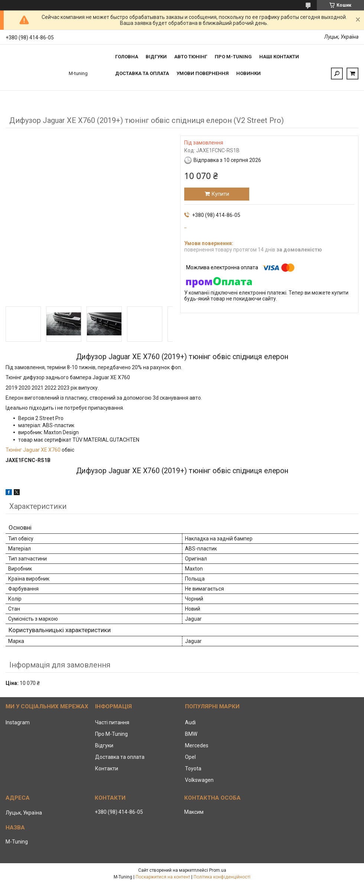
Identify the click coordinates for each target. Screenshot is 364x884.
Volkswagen (199, 780)
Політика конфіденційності (222, 877)
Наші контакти (279, 56)
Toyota (193, 768)
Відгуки (156, 56)
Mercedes (196, 745)
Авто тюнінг (190, 56)
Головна (126, 56)
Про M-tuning (233, 56)
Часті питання (112, 722)
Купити (220, 194)
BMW (191, 734)
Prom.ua (217, 870)
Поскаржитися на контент (163, 877)
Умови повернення (202, 73)
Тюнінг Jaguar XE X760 (33, 450)
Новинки (248, 73)
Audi (190, 722)
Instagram (18, 722)
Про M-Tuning (111, 734)
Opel (190, 757)
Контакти (106, 768)
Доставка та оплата (142, 73)
